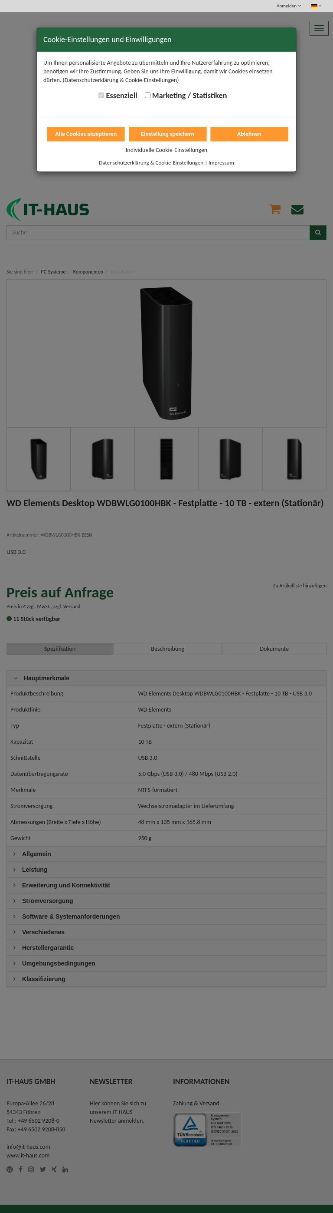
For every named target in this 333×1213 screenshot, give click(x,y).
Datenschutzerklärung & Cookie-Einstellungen (151, 162)
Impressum (221, 162)
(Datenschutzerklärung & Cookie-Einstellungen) (121, 80)
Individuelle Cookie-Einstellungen (166, 150)
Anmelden (288, 6)
